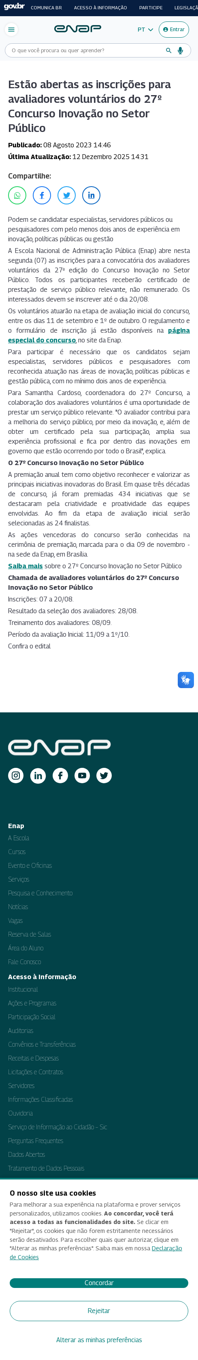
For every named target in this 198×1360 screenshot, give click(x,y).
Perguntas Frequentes (35, 1141)
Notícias (18, 907)
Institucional (23, 989)
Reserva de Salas (29, 934)
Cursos (17, 852)
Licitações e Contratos (35, 1072)
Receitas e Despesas (33, 1058)
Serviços (18, 879)
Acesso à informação (100, 8)
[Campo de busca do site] (86, 50)
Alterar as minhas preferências (99, 1340)
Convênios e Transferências (42, 1044)
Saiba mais (25, 566)
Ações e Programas (32, 1003)
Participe (150, 8)
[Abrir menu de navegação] (11, 29)
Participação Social (31, 1017)
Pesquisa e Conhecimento (40, 893)
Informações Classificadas (40, 1099)
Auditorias (20, 1031)
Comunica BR (46, 8)
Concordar (99, 1283)
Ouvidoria (20, 1113)
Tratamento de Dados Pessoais (46, 1168)
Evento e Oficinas (30, 865)
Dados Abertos (26, 1154)
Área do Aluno (25, 948)
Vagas (15, 920)
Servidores (21, 1086)
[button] (145, 29)
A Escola (18, 838)
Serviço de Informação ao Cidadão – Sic (57, 1127)
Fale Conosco (24, 962)
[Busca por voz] (181, 50)
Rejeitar (99, 1311)
